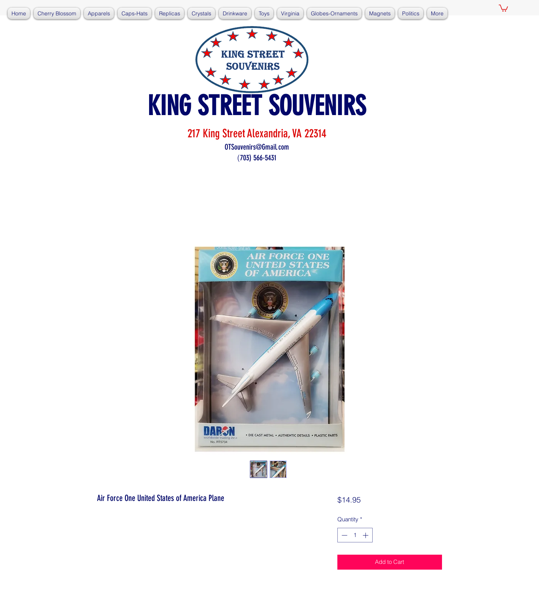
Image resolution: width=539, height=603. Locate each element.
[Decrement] (344, 535)
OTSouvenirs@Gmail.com (257, 147)
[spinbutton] (354, 535)
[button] (503, 8)
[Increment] (366, 535)
